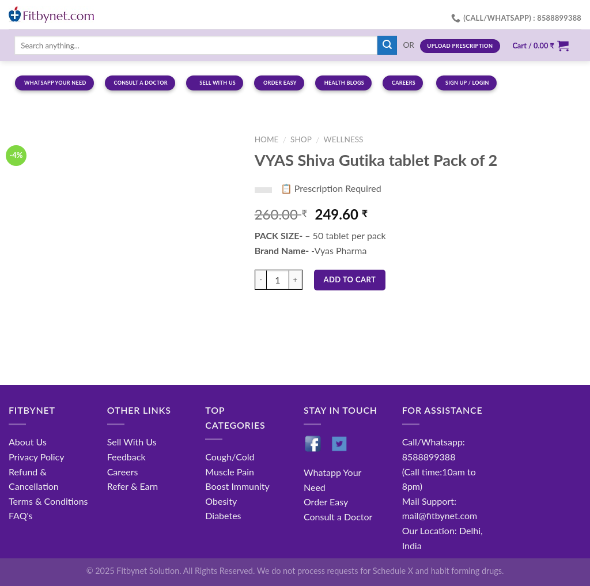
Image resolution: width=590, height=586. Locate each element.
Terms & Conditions (48, 501)
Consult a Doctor (338, 516)
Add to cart (350, 279)
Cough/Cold (229, 456)
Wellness (344, 139)
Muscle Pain (229, 471)
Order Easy (326, 501)
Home (267, 139)
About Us (28, 441)
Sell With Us (132, 441)
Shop (301, 139)
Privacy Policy (37, 456)
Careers (122, 471)
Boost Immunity (237, 486)
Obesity (221, 501)
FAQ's (21, 515)
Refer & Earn (132, 486)
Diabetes (223, 515)
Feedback (126, 456)
